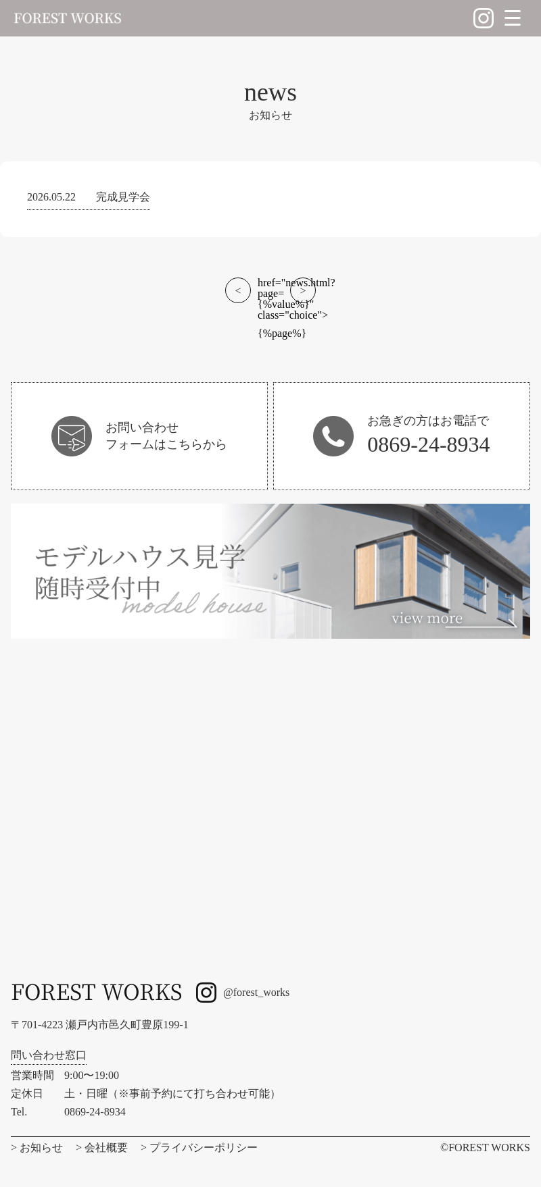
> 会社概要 (102, 1147)
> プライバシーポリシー (199, 1147)
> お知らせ (37, 1147)
